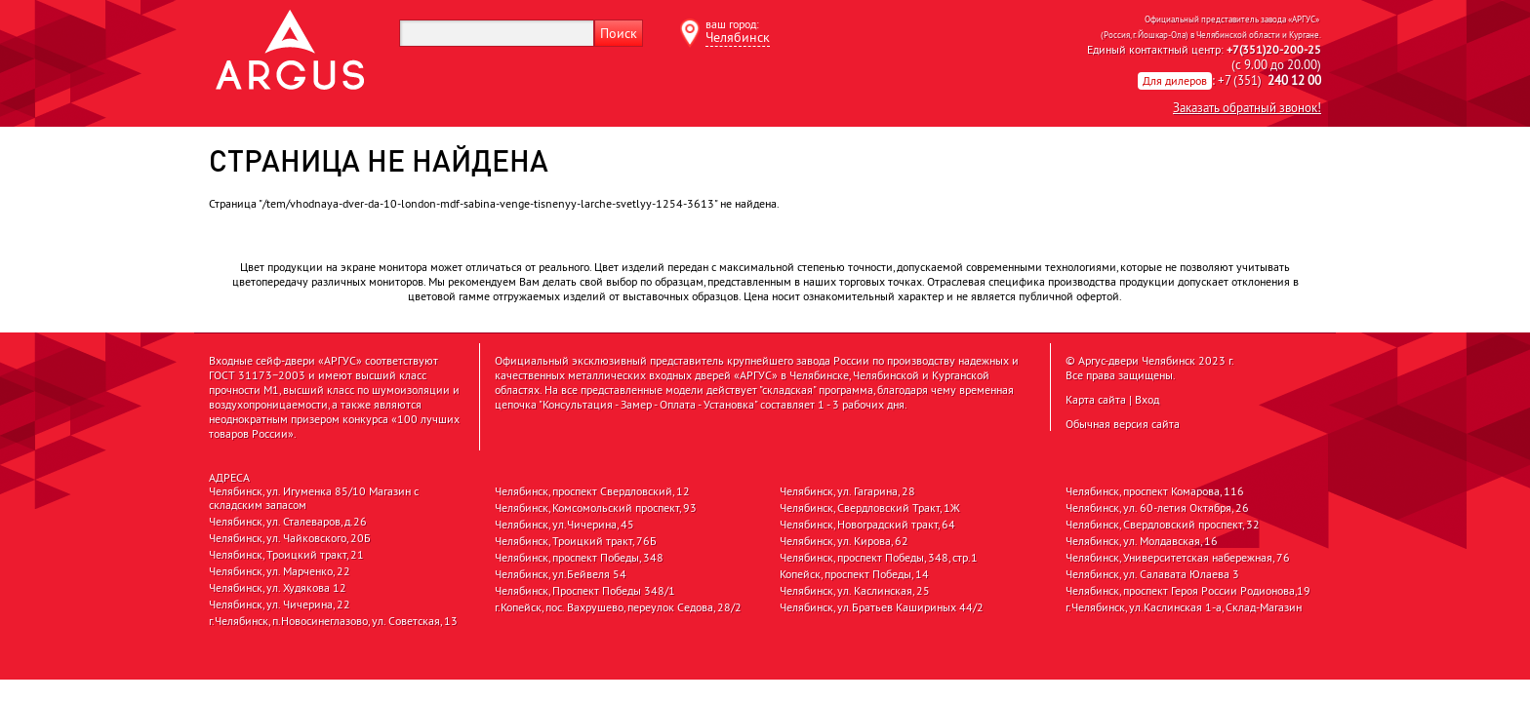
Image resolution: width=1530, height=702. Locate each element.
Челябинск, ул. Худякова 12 (277, 588)
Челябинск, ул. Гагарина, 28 (847, 491)
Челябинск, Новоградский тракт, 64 (867, 524)
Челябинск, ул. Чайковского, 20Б (290, 538)
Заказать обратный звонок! (1247, 107)
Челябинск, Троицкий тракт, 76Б (576, 541)
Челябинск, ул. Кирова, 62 (844, 541)
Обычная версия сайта (1123, 423)
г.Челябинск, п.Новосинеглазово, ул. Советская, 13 (333, 621)
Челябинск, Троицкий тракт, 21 (286, 555)
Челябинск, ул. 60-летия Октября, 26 (1157, 508)
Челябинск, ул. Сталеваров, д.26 (288, 521)
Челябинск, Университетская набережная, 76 (1178, 558)
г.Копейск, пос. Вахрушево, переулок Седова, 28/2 (618, 607)
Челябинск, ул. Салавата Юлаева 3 (1152, 574)
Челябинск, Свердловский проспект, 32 (1163, 524)
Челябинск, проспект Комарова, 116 (1155, 491)
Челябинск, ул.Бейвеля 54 (560, 574)
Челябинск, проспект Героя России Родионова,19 (1188, 591)
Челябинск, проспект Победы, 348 (579, 558)
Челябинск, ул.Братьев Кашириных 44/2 (882, 607)
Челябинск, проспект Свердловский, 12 (592, 491)
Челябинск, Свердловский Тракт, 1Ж (870, 508)
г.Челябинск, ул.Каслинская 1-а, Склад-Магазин (1184, 607)
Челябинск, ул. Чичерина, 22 (279, 604)
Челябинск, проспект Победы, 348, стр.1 (879, 558)
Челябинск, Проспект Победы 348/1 (585, 591)
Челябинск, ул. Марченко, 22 (279, 571)
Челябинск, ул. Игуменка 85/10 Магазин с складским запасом (314, 498)
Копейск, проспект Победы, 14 (854, 574)
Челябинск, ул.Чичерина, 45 (564, 524)
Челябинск (737, 37)
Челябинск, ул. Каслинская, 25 (855, 591)
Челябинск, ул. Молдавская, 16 (1142, 541)
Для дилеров (1175, 80)
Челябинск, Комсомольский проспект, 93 (596, 508)
